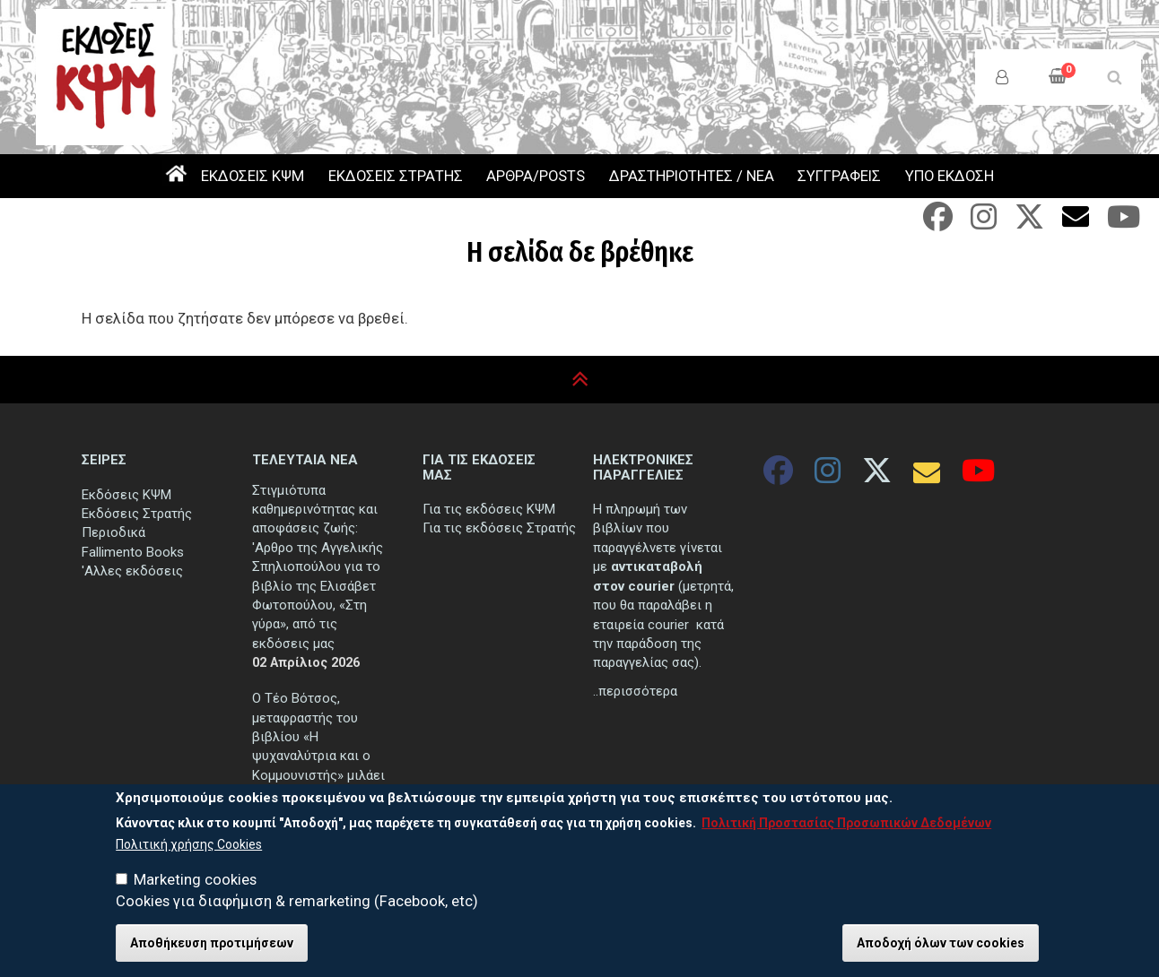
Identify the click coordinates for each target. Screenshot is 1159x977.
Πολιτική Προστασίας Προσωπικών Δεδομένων (846, 824)
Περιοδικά (113, 532)
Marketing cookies (195, 881)
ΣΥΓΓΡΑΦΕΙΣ (839, 176)
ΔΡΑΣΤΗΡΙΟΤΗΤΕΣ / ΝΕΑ (691, 176)
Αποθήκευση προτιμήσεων (211, 945)
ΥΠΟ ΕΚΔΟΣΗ (949, 176)
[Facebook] (938, 222)
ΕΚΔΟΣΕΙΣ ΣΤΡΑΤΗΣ (395, 176)
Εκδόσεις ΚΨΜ (126, 495)
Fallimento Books (133, 552)
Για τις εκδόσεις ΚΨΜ (489, 509)
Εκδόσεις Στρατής (137, 514)
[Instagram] (984, 222)
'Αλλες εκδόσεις (132, 571)
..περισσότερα (635, 691)
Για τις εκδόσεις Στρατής (499, 528)
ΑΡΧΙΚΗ (175, 176)
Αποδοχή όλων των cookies (940, 945)
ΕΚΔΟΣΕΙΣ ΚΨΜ (252, 176)
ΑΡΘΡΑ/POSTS (535, 176)
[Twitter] (1029, 222)
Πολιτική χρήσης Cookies (189, 845)
